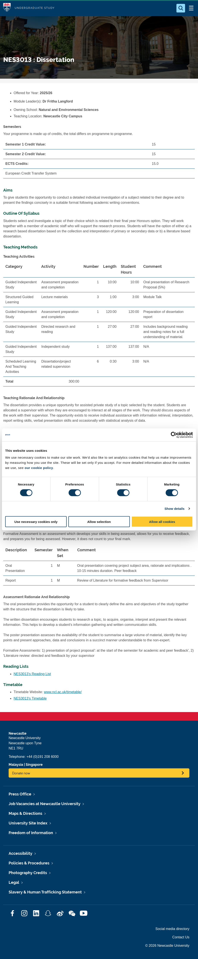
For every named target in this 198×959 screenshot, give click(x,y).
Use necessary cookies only (35, 521)
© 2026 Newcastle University (167, 945)
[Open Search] (180, 8)
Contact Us (180, 937)
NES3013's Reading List (32, 674)
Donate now (21, 773)
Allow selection (99, 521)
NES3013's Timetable (30, 698)
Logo (7, 8)
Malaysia (16, 765)
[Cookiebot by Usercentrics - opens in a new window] (174, 435)
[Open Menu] (191, 8)
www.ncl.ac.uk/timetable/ (63, 692)
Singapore (34, 765)
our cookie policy (39, 467)
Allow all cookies (162, 521)
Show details (175, 508)
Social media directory (172, 929)
